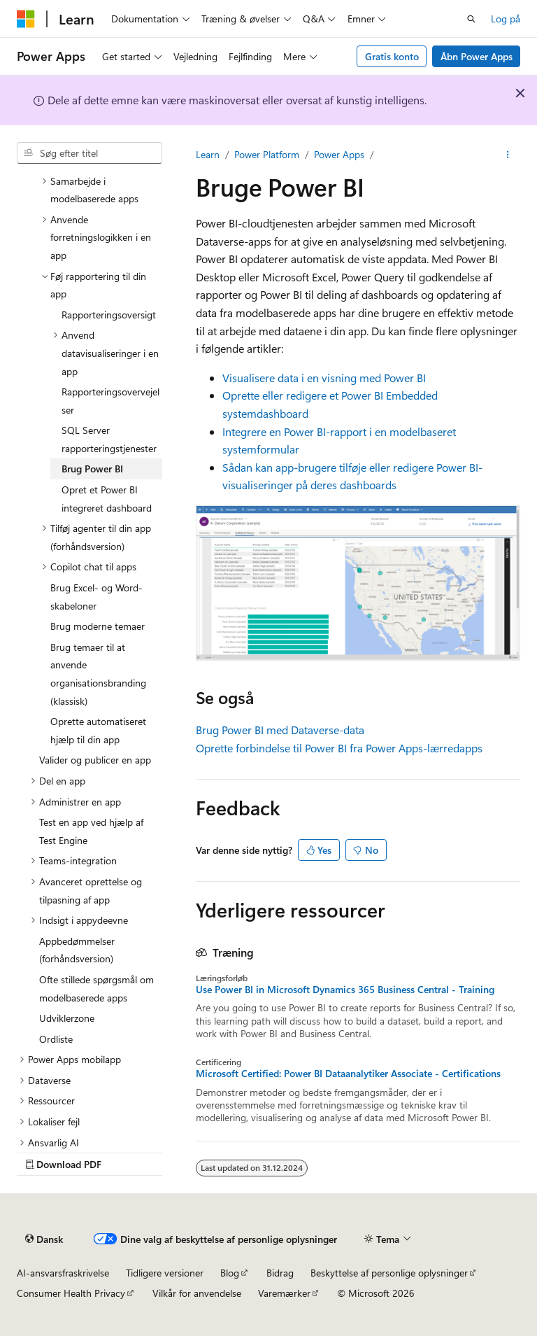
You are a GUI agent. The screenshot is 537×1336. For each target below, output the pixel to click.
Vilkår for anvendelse (196, 1293)
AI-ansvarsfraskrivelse (63, 1272)
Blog (229, 1272)
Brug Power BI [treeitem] (92, 468)
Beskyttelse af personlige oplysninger (389, 1272)
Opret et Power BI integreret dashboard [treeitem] (107, 498)
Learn (208, 154)
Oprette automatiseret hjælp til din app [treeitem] (98, 730)
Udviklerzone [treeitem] (66, 1018)
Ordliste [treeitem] (56, 1039)
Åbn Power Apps (477, 56)
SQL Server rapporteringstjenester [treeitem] (109, 439)
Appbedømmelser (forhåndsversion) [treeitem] (77, 950)
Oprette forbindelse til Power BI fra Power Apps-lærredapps (339, 747)
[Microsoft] (26, 19)
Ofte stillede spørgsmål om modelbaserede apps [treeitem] (96, 988)
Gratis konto (392, 56)
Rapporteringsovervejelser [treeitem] (110, 400)
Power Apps (339, 154)
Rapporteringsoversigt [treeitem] (109, 314)
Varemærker (284, 1293)
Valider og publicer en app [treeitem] (95, 759)
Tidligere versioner (164, 1272)
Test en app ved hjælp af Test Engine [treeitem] (91, 831)
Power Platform (266, 154)
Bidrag (280, 1272)
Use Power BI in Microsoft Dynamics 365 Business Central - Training (345, 989)
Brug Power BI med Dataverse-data (280, 729)
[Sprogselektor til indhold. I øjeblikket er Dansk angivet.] (44, 1239)
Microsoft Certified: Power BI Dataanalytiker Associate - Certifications (348, 1073)
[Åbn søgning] (471, 18)
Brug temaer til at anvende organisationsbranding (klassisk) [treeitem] (98, 674)
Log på (505, 18)
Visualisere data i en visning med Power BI (324, 377)
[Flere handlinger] (508, 154)
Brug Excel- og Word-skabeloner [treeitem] (96, 596)
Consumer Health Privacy (71, 1293)
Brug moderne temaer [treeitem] (97, 626)
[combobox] (89, 153)
